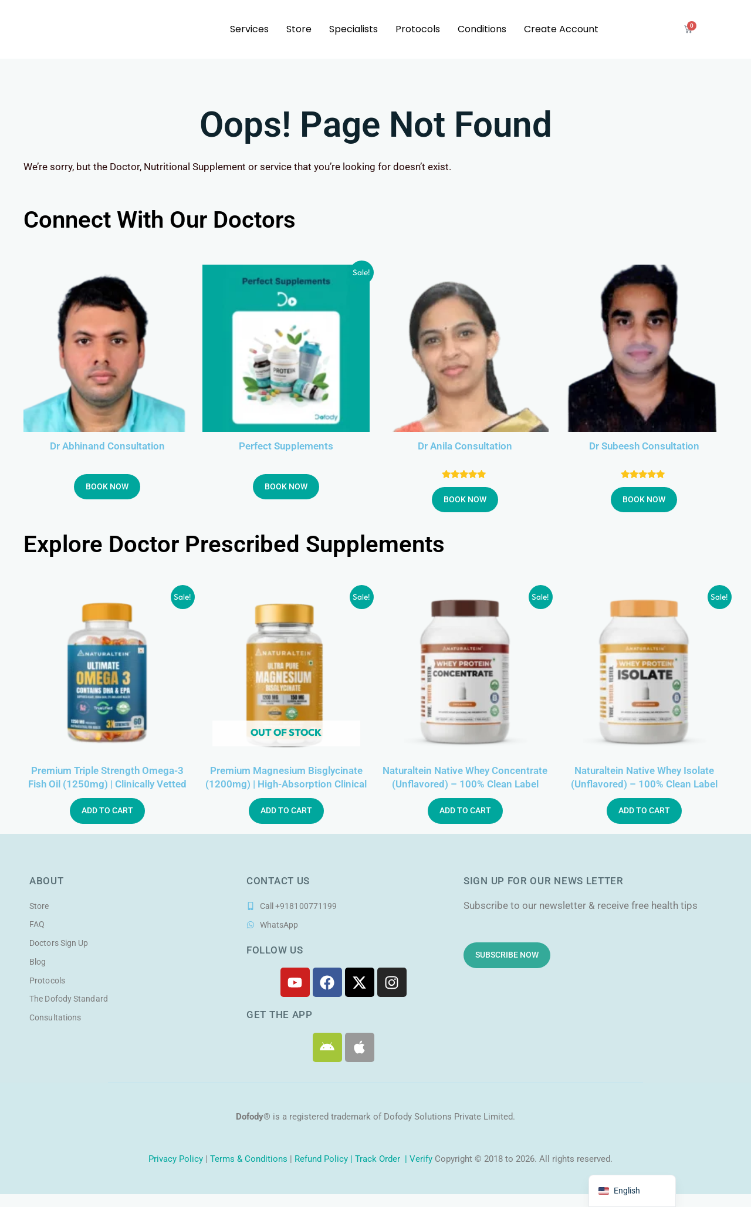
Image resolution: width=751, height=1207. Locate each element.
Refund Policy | (325, 1160)
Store (299, 29)
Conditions (482, 29)
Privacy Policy (174, 1160)
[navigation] (632, 1191)
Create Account (561, 29)
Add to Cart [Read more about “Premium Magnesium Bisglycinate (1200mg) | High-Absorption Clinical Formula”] (286, 812)
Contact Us (278, 882)
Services (249, 29)
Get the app (279, 1016)
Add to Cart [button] (107, 812)
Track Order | (382, 1160)
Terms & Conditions (248, 1160)
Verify (421, 1160)
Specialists (353, 29)
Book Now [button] (107, 487)
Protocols (417, 29)
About (46, 882)
